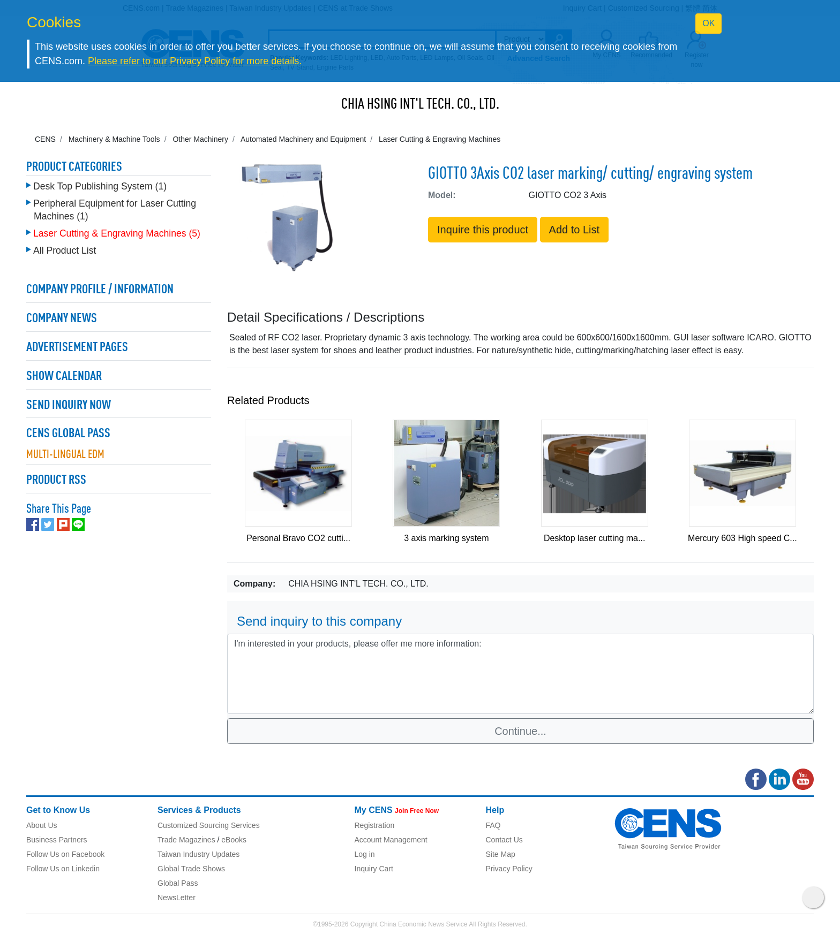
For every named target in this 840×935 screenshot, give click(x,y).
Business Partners (56, 839)
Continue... (520, 731)
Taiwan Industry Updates (198, 854)
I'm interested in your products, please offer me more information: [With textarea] (520, 674)
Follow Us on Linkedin (63, 868)
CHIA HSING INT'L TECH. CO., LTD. (420, 104)
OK (708, 23)
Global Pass (178, 883)
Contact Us (504, 839)
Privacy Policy (509, 868)
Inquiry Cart (374, 868)
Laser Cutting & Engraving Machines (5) (116, 233)
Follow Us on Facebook (65, 854)
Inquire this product (482, 229)
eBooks (233, 839)
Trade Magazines (186, 839)
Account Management (391, 839)
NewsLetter (177, 897)
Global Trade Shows (191, 868)
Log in (365, 854)
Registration (375, 825)
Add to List (574, 229)
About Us (41, 825)
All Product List (64, 250)
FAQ (493, 825)
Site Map (500, 854)
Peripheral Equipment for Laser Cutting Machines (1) (114, 210)
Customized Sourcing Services (209, 825)
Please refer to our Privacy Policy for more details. (195, 61)
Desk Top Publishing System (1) (100, 186)
